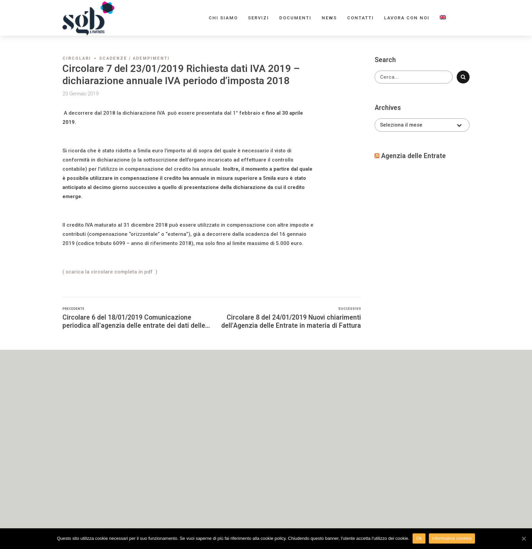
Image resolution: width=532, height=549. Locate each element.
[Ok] (523, 538)
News (329, 17)
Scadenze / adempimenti (134, 58)
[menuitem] (443, 18)
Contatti (360, 17)
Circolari (76, 58)
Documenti (295, 17)
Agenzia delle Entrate (413, 156)
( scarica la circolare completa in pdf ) (109, 272)
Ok (419, 538)
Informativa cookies (452, 538)
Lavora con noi (407, 17)
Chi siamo (223, 17)
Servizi (258, 17)
